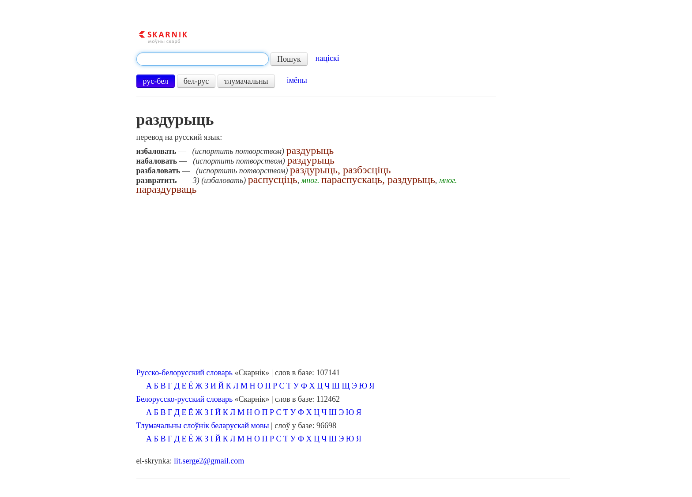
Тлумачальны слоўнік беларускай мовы (202, 425)
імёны (297, 80)
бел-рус (196, 81)
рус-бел (156, 81)
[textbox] (202, 59)
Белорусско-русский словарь (184, 399)
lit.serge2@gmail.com (209, 460)
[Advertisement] (316, 279)
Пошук (289, 59)
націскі (327, 58)
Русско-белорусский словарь (184, 372)
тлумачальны (246, 81)
